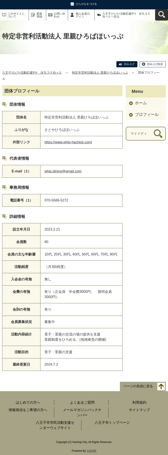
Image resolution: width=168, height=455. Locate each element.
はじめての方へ (28, 402)
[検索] (158, 133)
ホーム (141, 103)
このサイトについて (16, 15)
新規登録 (39, 15)
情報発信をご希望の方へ (28, 410)
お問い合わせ (59, 15)
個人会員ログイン (83, 15)
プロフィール (147, 114)
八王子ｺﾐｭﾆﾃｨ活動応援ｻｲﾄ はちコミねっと (32, 72)
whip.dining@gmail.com (62, 171)
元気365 (91, 450)
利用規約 (139, 402)
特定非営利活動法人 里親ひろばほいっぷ (100, 72)
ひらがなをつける (86, 3)
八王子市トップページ (112, 422)
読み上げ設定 (155, 64)
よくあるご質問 (82, 402)
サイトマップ (139, 410)
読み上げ (129, 64)
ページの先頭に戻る (138, 386)
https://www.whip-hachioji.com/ (68, 142)
